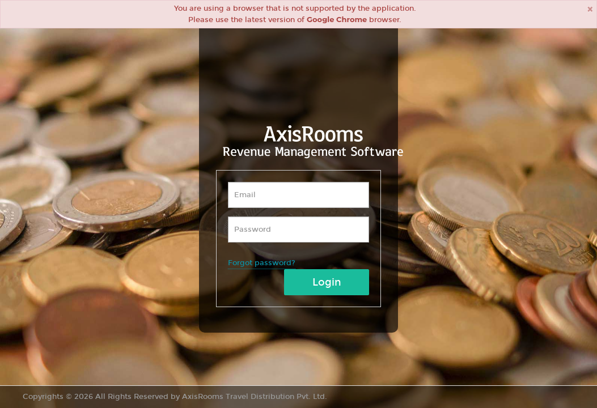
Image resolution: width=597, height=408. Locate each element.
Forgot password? (261, 262)
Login (326, 282)
